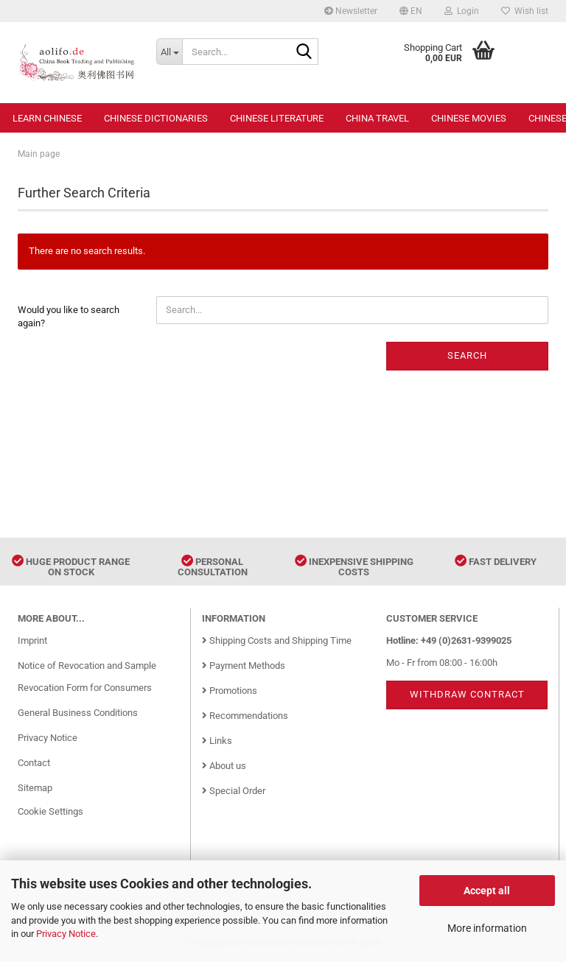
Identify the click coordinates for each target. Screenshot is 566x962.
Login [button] (461, 11)
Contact (34, 762)
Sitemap (35, 787)
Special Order (233, 790)
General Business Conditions (78, 712)
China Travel (377, 118)
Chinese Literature (277, 118)
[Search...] (169, 51)
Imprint (32, 640)
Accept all (487, 890)
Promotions (229, 690)
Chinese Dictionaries (156, 118)
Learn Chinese (47, 118)
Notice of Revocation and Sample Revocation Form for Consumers (87, 676)
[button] (410, 11)
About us (224, 765)
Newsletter (350, 11)
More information (487, 928)
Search (467, 355)
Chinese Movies (468, 118)
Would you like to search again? (68, 316)
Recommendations (245, 715)
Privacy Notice (66, 933)
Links (217, 740)
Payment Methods (243, 665)
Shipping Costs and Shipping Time (277, 640)
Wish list (524, 11)
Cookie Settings (50, 811)
